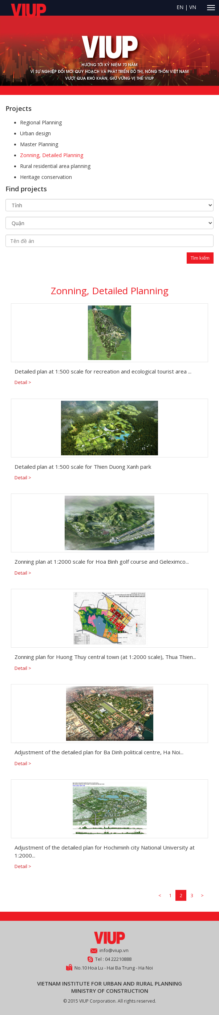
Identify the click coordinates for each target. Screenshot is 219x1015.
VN (192, 7)
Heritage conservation (46, 176)
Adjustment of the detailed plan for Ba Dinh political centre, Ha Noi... (99, 752)
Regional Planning (41, 122)
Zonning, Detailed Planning (51, 155)
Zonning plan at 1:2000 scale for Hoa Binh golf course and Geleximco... (102, 561)
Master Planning (39, 144)
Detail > (23, 382)
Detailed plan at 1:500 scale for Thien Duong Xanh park (83, 466)
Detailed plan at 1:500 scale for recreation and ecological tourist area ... (103, 371)
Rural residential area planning (55, 166)
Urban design (35, 133)
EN (180, 7)
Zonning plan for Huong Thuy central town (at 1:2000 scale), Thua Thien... (105, 656)
